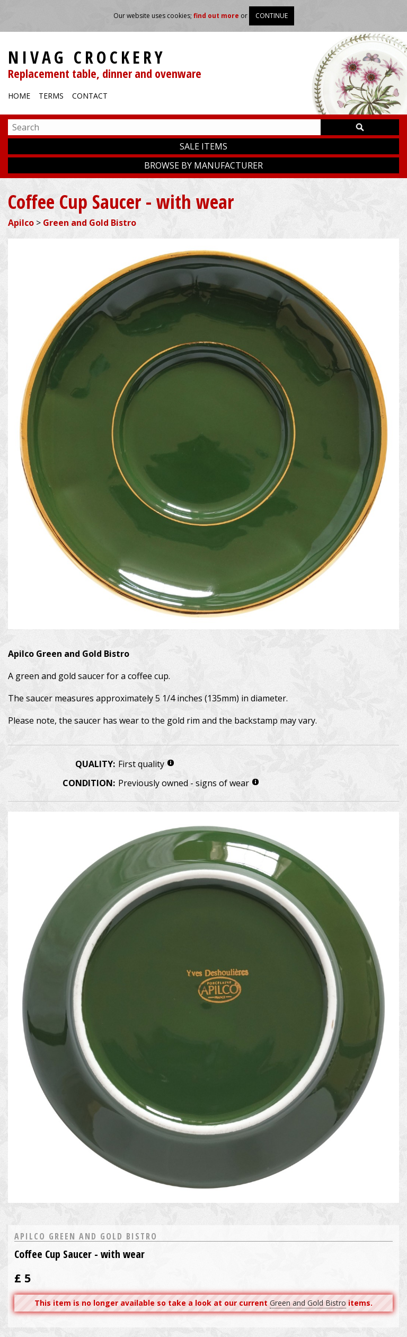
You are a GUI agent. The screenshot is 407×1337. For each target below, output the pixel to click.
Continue (271, 15)
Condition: (89, 783)
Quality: (95, 764)
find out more (216, 15)
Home (19, 96)
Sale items (203, 146)
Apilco (21, 222)
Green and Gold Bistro (89, 222)
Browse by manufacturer (203, 165)
